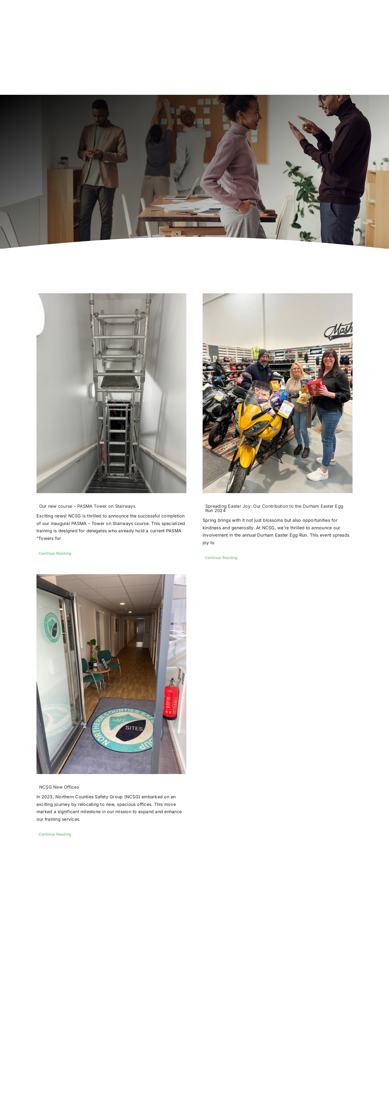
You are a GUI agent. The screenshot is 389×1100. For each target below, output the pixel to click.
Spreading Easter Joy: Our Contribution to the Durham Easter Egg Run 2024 (274, 508)
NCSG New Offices (59, 787)
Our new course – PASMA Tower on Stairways (87, 506)
